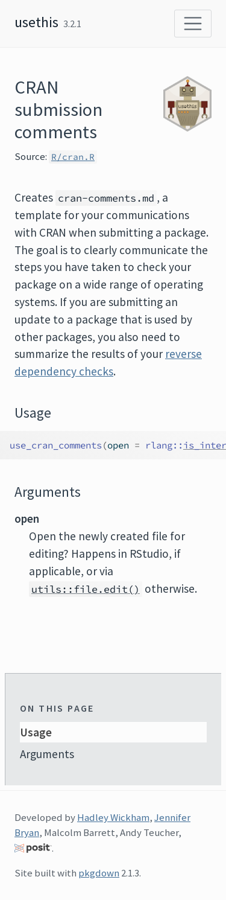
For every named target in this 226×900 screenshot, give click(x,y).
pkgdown (98, 872)
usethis (36, 22)
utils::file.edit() (85, 589)
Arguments (47, 754)
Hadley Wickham (113, 817)
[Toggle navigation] (193, 23)
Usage (36, 732)
